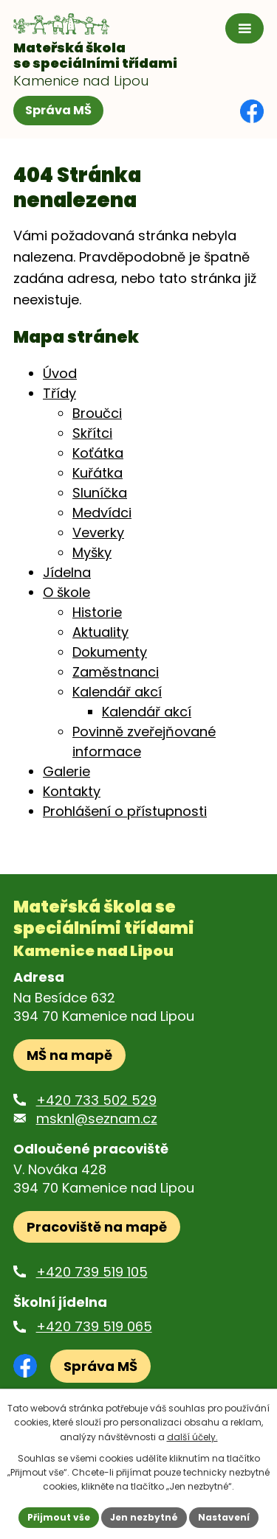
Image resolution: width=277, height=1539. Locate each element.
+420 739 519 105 (92, 1272)
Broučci (97, 413)
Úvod (60, 373)
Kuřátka (97, 473)
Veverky (98, 532)
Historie (97, 612)
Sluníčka (99, 493)
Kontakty (71, 791)
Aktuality (100, 632)
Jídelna (67, 572)
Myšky (92, 552)
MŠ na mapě (69, 1055)
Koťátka (97, 453)
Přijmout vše (58, 1517)
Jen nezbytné (144, 1517)
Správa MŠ (58, 110)
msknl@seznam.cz (96, 1118)
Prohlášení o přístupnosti (125, 811)
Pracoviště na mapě (97, 1227)
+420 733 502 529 (96, 1100)
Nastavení (224, 1517)
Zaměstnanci (115, 672)
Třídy (59, 393)
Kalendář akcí (117, 692)
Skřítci (92, 433)
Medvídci (101, 512)
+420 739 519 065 (94, 1326)
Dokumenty (109, 652)
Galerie (66, 771)
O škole (66, 592)
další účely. (192, 1437)
